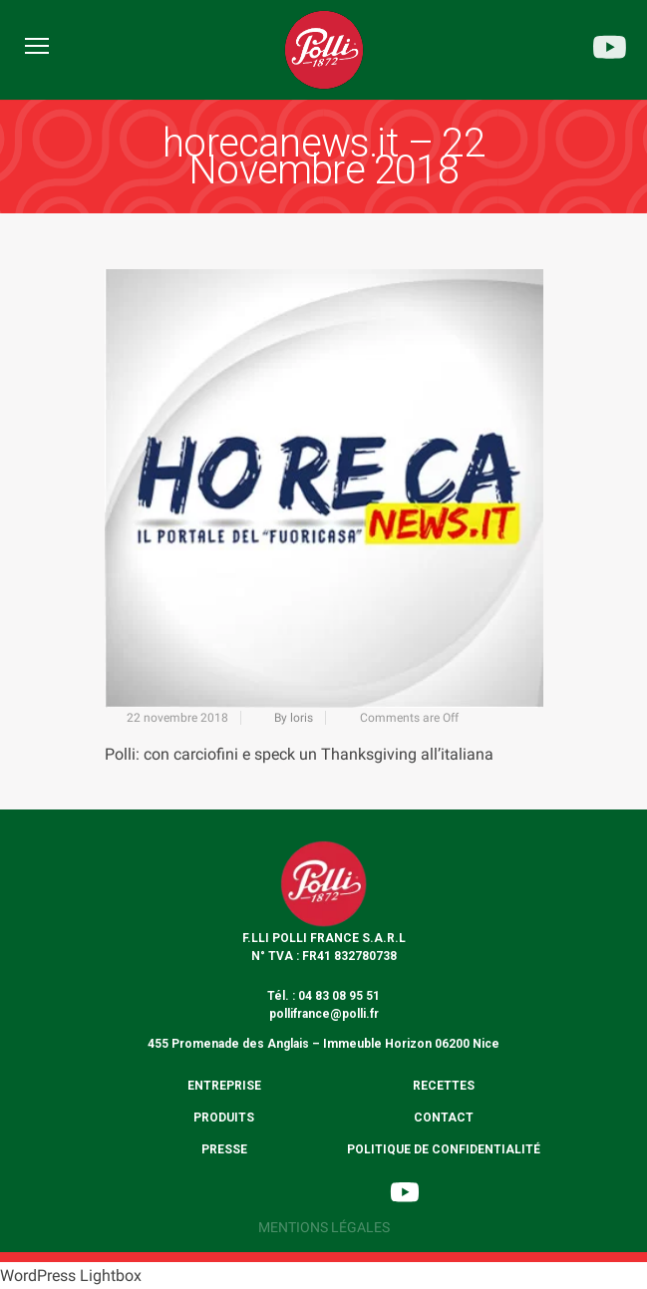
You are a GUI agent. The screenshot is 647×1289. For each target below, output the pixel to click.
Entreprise (224, 1086)
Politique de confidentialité (443, 1149)
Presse (224, 1149)
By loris (293, 718)
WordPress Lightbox (71, 1275)
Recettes (444, 1086)
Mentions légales (324, 1227)
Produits (223, 1118)
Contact (444, 1118)
